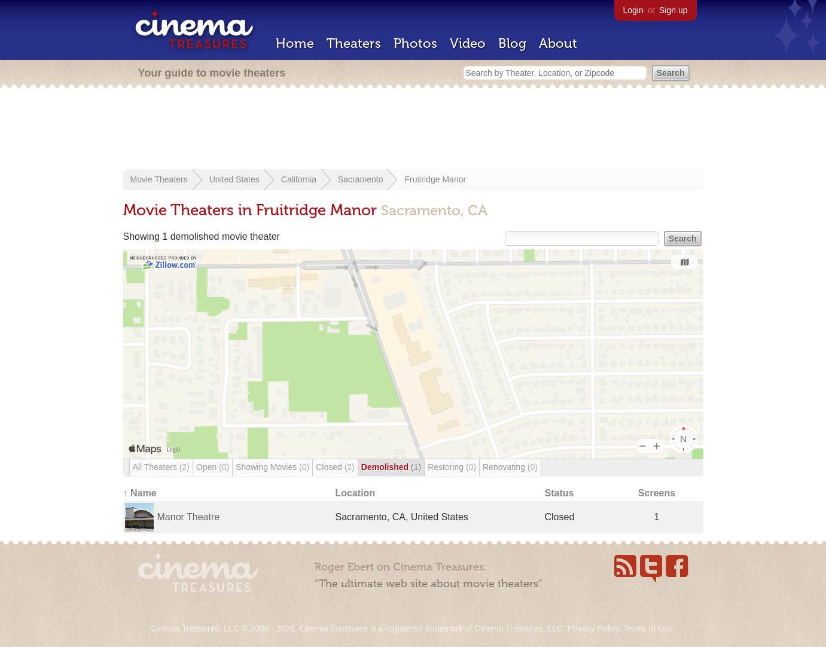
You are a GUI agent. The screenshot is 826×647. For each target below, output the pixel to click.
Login (633, 10)
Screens (656, 493)
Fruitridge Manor (435, 179)
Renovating (510, 467)
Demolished (391, 467)
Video (468, 43)
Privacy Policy (593, 628)
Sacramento (360, 179)
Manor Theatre (188, 517)
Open (212, 467)
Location (356, 493)
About (558, 43)
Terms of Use (647, 628)
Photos (415, 43)
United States (234, 179)
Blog (512, 43)
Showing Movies (272, 467)
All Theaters (161, 467)
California (298, 179)
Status (559, 493)
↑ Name (140, 493)
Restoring (452, 467)
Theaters (354, 43)
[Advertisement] (413, 130)
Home (295, 43)
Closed (335, 467)
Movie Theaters (159, 179)
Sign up (673, 10)
